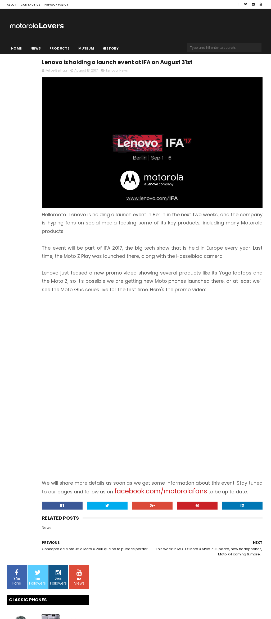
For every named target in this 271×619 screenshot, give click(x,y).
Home (16, 48)
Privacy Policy (56, 5)
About (12, 5)
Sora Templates (39, 605)
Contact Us (30, 5)
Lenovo (167, 84)
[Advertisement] (179, 335)
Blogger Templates (74, 605)
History (111, 48)
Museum (86, 48)
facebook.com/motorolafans (143, 496)
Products (59, 48)
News (35, 48)
